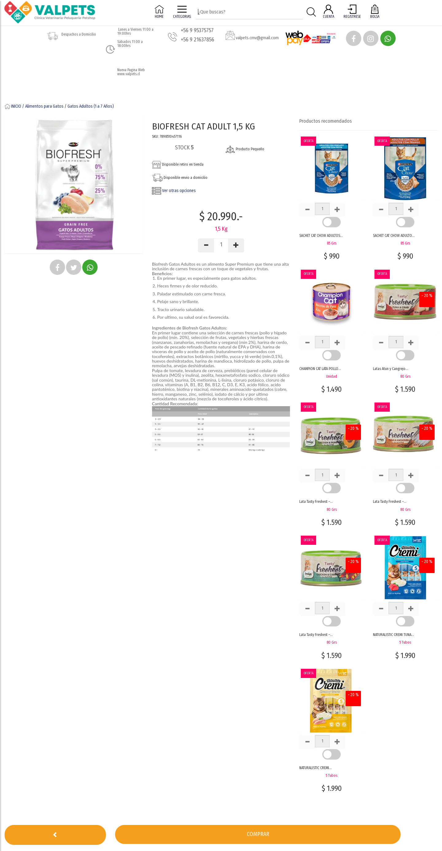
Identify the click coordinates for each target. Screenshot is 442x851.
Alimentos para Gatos (44, 106)
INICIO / (15, 106)
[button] (353, 38)
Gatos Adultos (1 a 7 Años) (91, 106)
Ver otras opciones (174, 190)
